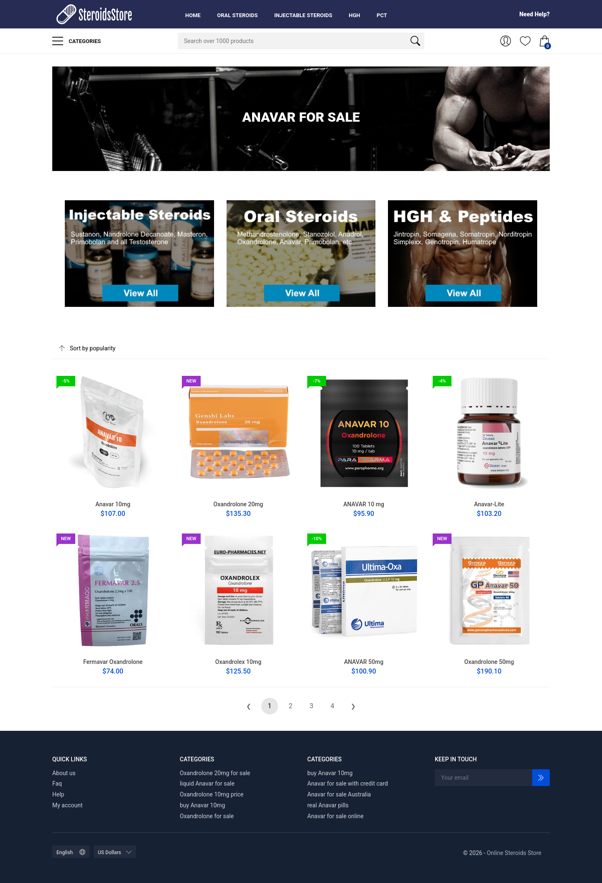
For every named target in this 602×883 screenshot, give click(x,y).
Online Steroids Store (514, 853)
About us (64, 773)
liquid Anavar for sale (207, 783)
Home (193, 15)
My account (67, 805)
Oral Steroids (237, 15)
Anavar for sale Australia (339, 794)
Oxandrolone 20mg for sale (215, 773)
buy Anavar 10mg (202, 805)
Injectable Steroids (303, 15)
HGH (354, 15)
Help (58, 794)
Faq (57, 783)
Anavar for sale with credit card (347, 783)
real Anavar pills (328, 805)
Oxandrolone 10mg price (212, 794)
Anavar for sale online (335, 816)
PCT (382, 15)
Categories (76, 41)
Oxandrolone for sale (207, 816)
